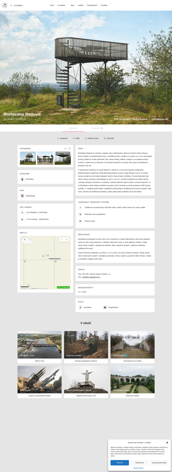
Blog (72, 5)
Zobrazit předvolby (159, 463)
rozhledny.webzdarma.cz (91, 277)
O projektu (61, 5)
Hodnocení (97, 128)
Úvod (52, 5)
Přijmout (119, 463)
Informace (73, 128)
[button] (167, 442)
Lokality (80, 5)
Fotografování (92, 5)
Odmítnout (139, 463)
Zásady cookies (138, 468)
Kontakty (104, 5)
